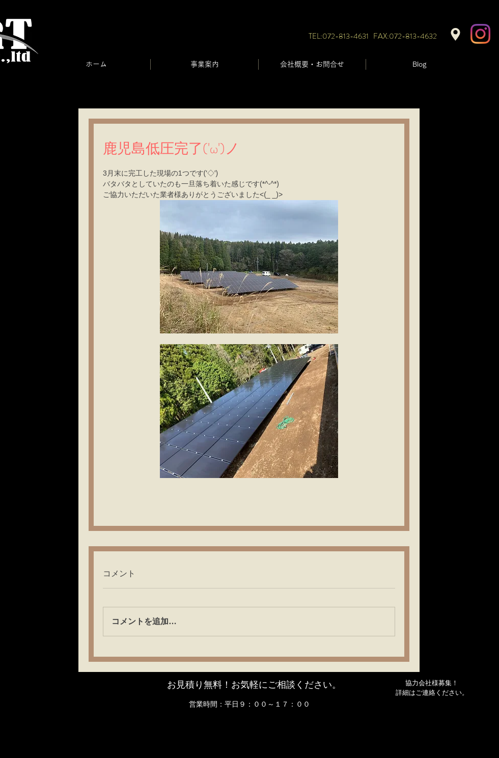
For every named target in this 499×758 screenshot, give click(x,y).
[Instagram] (480, 34)
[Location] (455, 34)
